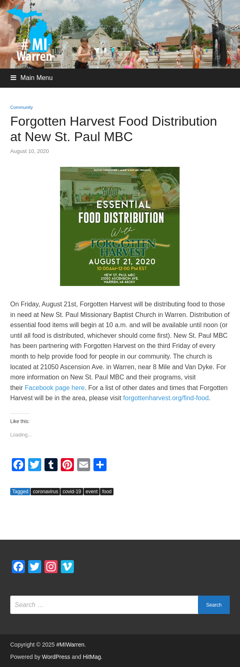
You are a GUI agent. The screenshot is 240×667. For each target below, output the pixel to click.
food (106, 491)
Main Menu (36, 77)
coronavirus (45, 491)
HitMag (92, 657)
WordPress (56, 657)
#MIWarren (70, 644)
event (92, 491)
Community (21, 107)
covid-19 (71, 491)
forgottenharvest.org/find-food (166, 397)
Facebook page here (55, 387)
